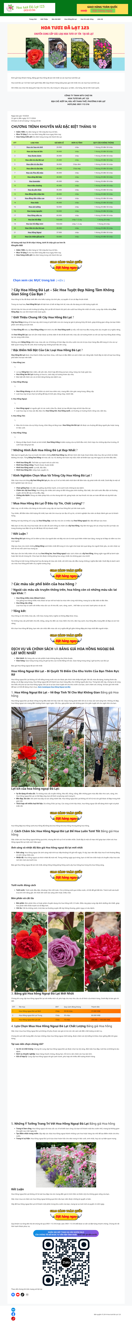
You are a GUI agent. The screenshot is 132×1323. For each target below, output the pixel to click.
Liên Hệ (100, 19)
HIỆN (60, 280)
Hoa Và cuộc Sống (87, 19)
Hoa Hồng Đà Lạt (70, 19)
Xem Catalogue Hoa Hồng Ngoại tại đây (54, 687)
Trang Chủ (33, 19)
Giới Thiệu (44, 19)
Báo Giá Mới (56, 19)
